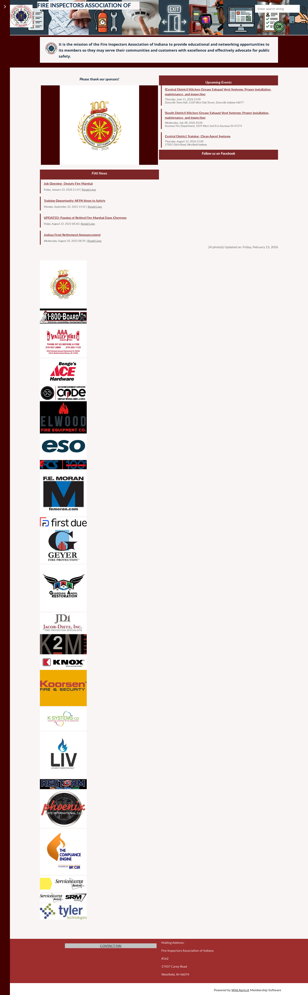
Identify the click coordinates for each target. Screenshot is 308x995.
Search (303, 8)
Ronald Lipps (89, 189)
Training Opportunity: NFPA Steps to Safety (74, 200)
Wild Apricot (240, 990)
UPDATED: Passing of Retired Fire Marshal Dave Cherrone (85, 217)
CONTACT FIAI (110, 946)
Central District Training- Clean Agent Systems (197, 136)
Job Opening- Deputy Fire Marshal (68, 183)
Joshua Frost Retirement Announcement (72, 234)
